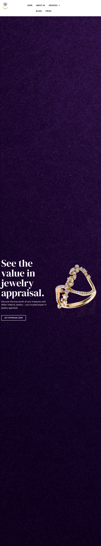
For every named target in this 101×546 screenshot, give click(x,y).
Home (29, 5)
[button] (54, 5)
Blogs (39, 11)
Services (54, 5)
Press (48, 11)
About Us (40, 5)
